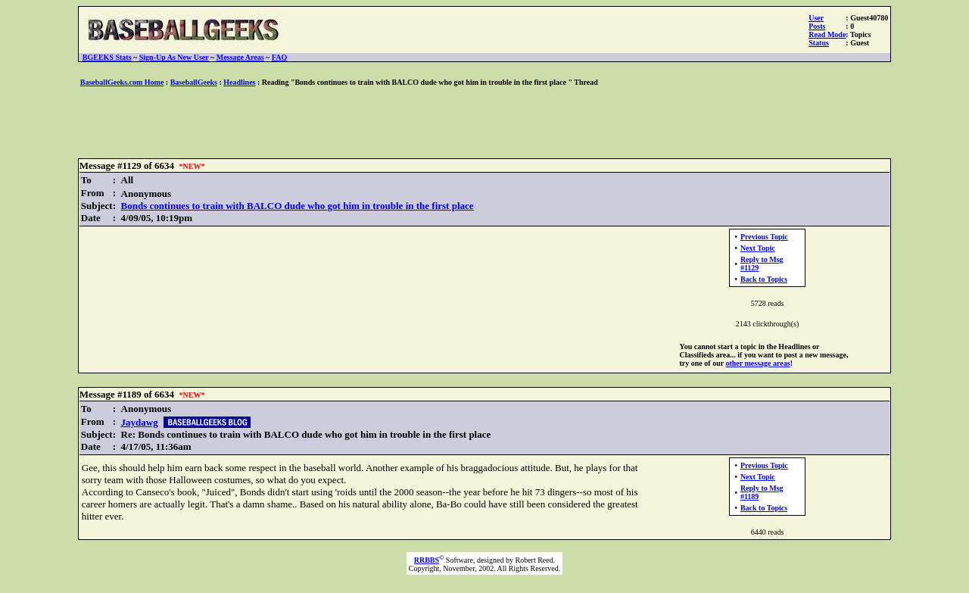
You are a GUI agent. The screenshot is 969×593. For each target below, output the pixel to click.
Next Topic (757, 248)
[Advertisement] (484, 123)
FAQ (279, 57)
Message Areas (240, 57)
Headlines (239, 82)
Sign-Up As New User (174, 57)
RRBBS (426, 560)
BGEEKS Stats (107, 57)
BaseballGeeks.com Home (122, 82)
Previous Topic (764, 237)
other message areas (757, 363)
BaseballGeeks (193, 82)
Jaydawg (139, 422)
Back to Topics (763, 279)
